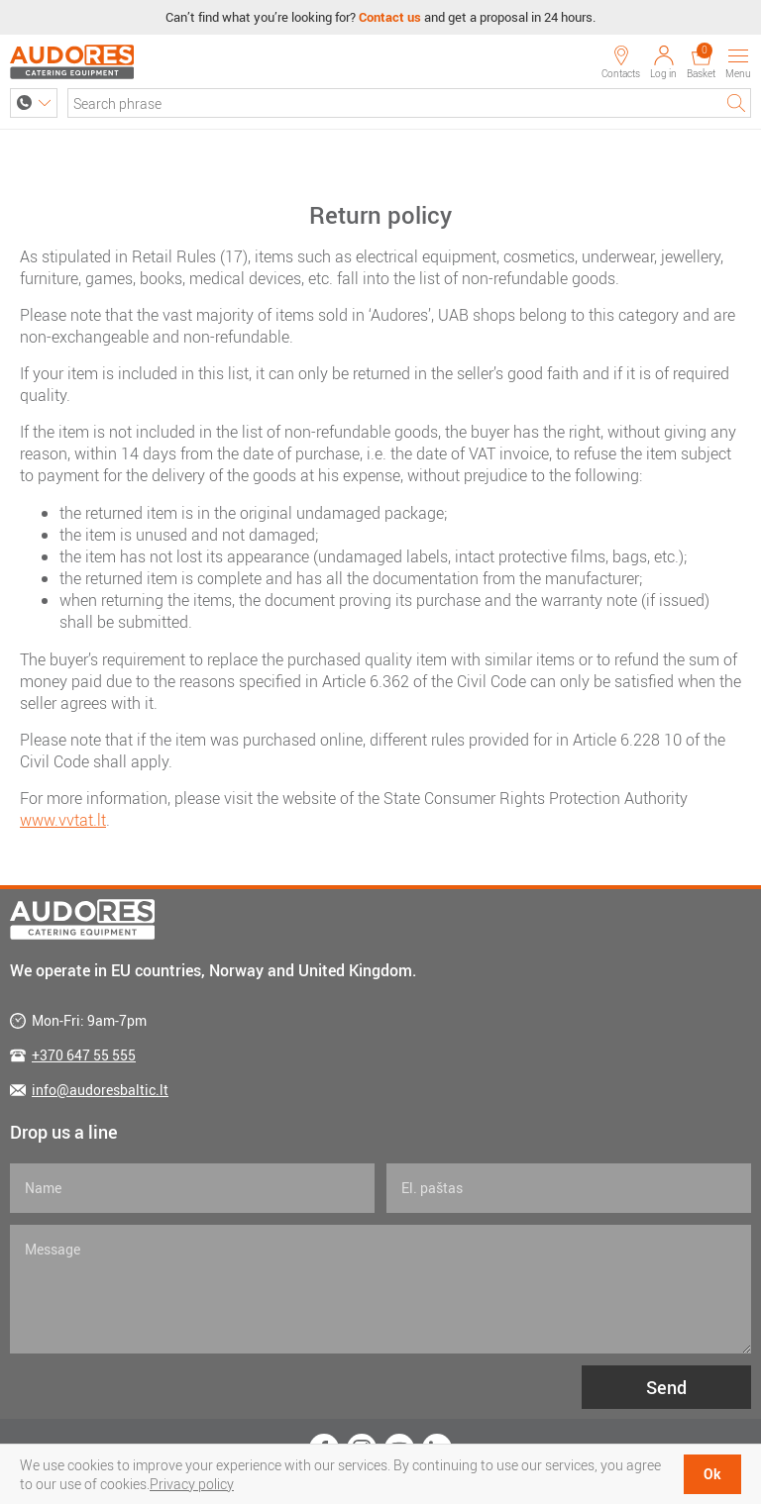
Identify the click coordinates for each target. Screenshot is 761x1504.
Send (666, 1387)
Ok (712, 1473)
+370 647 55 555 (84, 1055)
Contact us (390, 17)
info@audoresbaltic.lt (100, 1089)
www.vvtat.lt (63, 820)
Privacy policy (192, 1483)
